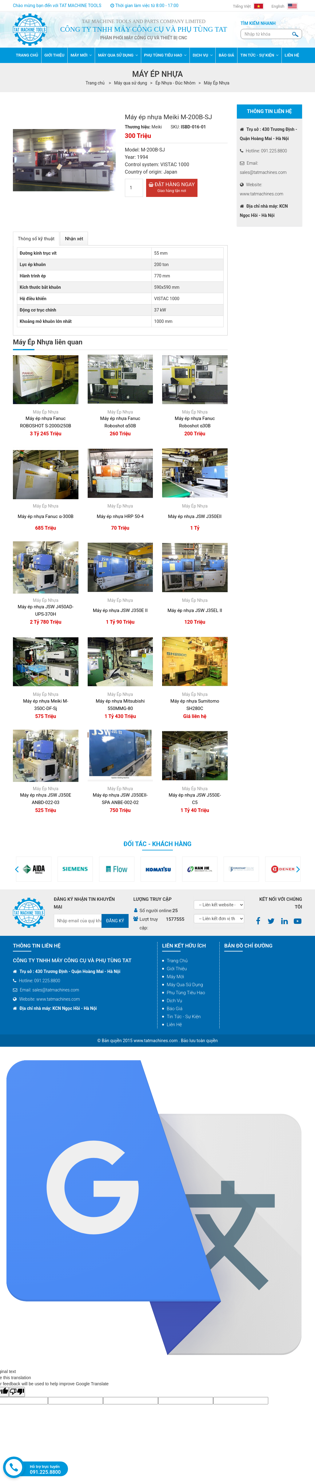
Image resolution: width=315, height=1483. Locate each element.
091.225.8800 (45, 1472)
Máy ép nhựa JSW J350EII (194, 516)
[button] (17, 869)
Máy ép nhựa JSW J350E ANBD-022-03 (45, 798)
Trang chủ (177, 960)
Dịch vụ (174, 1000)
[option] (45, 869)
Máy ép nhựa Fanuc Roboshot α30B (195, 422)
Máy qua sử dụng (130, 82)
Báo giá (174, 1008)
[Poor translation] (17, 1392)
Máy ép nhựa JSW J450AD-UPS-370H (46, 610)
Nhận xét (74, 238)
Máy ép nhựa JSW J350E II (120, 610)
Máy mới (175, 976)
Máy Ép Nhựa (216, 82)
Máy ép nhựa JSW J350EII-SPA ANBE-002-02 (120, 798)
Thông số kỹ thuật (36, 238)
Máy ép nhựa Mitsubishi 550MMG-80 (120, 704)
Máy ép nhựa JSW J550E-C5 (195, 798)
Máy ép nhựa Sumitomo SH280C (194, 704)
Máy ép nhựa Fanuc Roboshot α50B (120, 422)
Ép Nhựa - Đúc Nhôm (175, 82)
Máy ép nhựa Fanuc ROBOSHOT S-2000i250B (45, 422)
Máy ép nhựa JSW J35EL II (194, 610)
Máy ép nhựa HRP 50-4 (120, 516)
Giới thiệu (177, 968)
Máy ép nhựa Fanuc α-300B (46, 516)
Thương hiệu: (137, 126)
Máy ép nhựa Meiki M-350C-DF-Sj (45, 704)
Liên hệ (174, 1024)
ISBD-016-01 (193, 126)
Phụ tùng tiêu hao (186, 992)
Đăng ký (115, 920)
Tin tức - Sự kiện (184, 1016)
